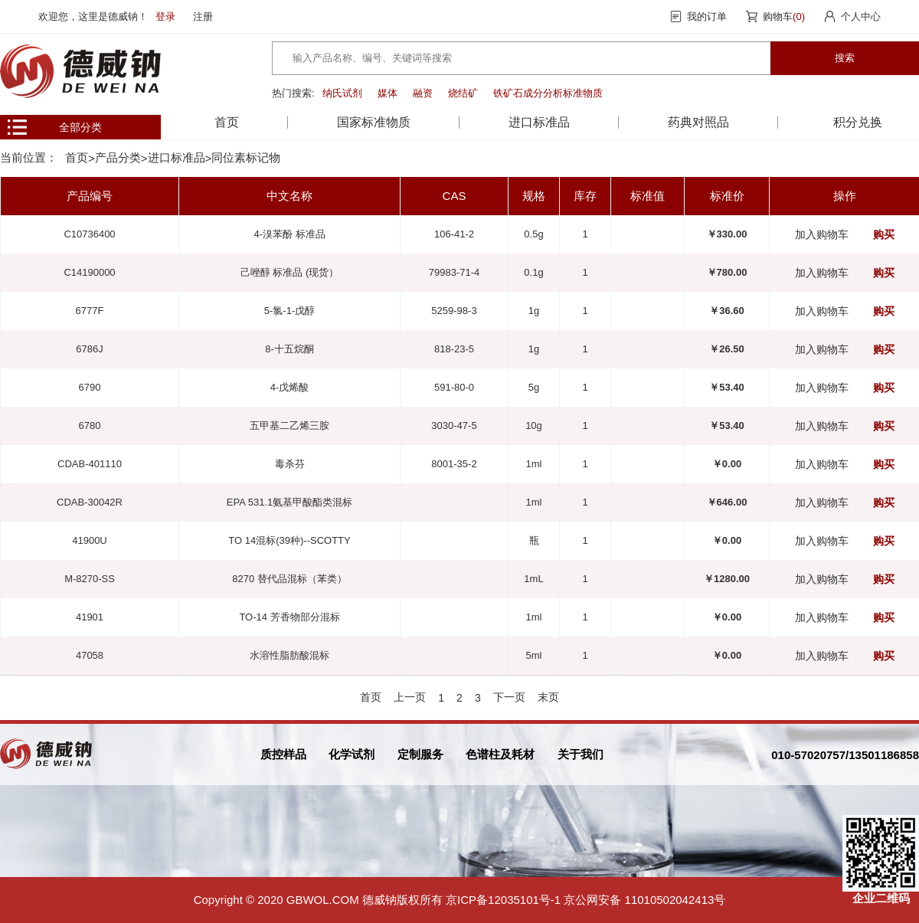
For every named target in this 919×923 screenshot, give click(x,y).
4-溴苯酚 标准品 (289, 234)
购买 (883, 234)
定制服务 (420, 754)
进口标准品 (176, 157)
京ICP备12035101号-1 (503, 899)
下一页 (509, 697)
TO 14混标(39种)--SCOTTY (289, 540)
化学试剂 (351, 754)
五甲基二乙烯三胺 (289, 425)
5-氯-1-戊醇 (289, 310)
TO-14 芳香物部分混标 (289, 617)
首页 (226, 122)
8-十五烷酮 (289, 349)
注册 (203, 16)
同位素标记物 (245, 157)
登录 (165, 16)
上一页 (410, 697)
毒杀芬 (290, 464)
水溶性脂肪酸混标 (289, 655)
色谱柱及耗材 (500, 754)
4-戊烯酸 (289, 387)
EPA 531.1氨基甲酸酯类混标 (289, 502)
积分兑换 (857, 122)
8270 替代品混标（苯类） (289, 578)
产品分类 (118, 157)
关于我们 (580, 754)
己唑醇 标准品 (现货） (289, 272)
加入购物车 (822, 234)
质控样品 (283, 754)
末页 (548, 697)
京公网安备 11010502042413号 (644, 899)
